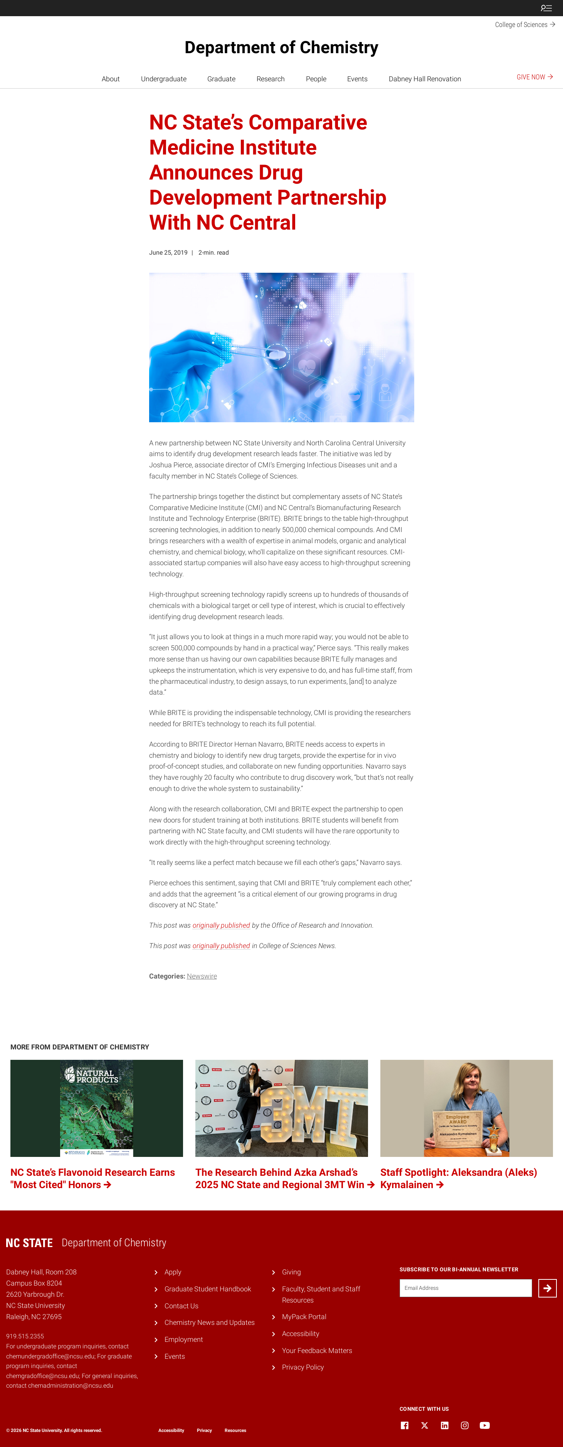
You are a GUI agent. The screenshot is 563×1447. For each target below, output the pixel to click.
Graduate (221, 79)
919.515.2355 (25, 1336)
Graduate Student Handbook (208, 1289)
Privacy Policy (303, 1367)
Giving (291, 1272)
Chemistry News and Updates (210, 1322)
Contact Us (181, 1306)
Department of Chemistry (281, 47)
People (316, 79)
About (111, 79)
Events (357, 79)
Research (271, 79)
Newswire (202, 976)
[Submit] (547, 1288)
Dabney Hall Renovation (425, 79)
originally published (221, 925)
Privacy (204, 1430)
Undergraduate (164, 79)
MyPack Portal (304, 1317)
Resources (235, 1430)
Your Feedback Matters (317, 1350)
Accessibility (300, 1333)
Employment (184, 1339)
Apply (173, 1272)
